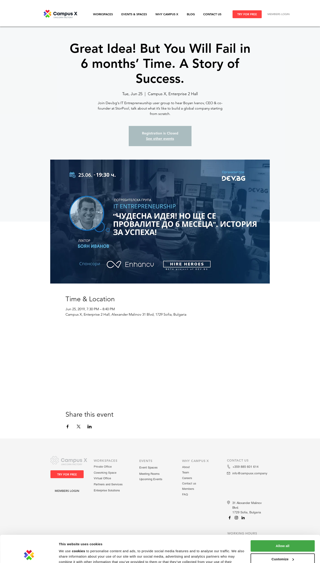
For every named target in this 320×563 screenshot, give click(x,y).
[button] (105, 14)
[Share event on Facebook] (67, 426)
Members (188, 488)
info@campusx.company (249, 473)
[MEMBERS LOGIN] (278, 14)
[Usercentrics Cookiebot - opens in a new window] (29, 554)
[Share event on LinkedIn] (89, 426)
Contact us (189, 483)
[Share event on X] (78, 426)
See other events (160, 138)
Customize (283, 533)
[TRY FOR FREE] (247, 14)
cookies (78, 526)
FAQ (185, 494)
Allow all (283, 520)
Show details (69, 554)
